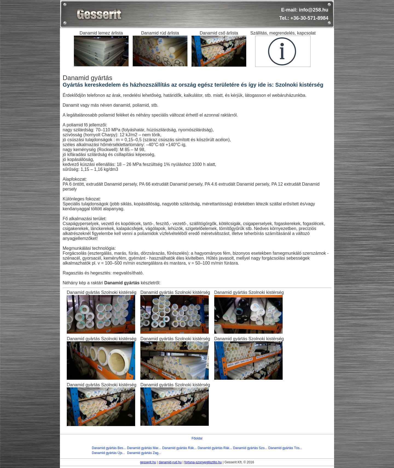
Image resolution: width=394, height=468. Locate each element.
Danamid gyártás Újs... (108, 453)
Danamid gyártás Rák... (179, 448)
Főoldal (197, 438)
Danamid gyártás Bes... (109, 448)
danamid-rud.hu (170, 462)
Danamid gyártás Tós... (285, 448)
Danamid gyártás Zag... (144, 453)
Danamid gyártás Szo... (250, 448)
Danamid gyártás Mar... (144, 448)
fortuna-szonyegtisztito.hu (203, 462)
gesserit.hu (148, 462)
